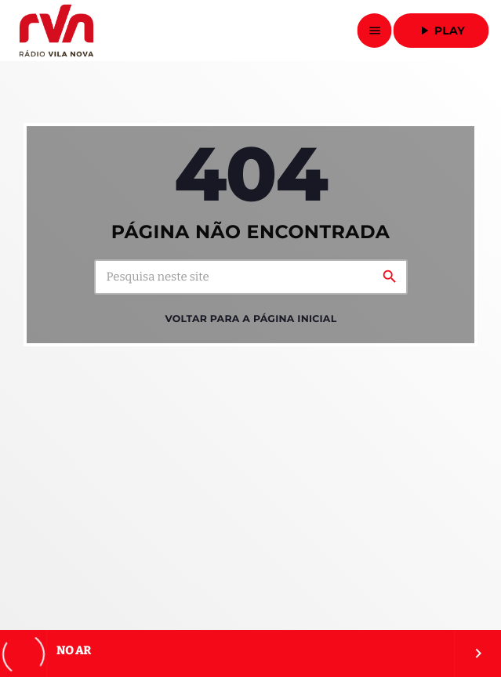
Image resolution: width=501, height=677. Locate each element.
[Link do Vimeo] (56, 30)
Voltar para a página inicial (251, 319)
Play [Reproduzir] (441, 31)
